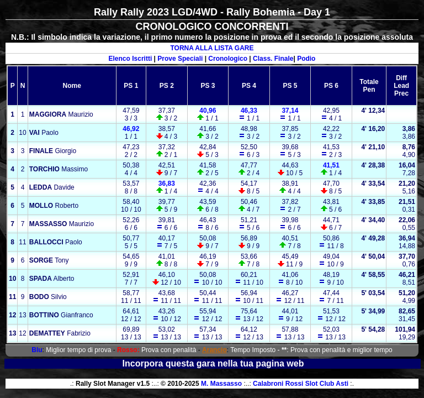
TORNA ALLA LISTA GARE (211, 48)
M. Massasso (221, 383)
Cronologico (227, 58)
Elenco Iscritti (130, 58)
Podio (306, 58)
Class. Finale (273, 58)
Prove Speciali (180, 58)
